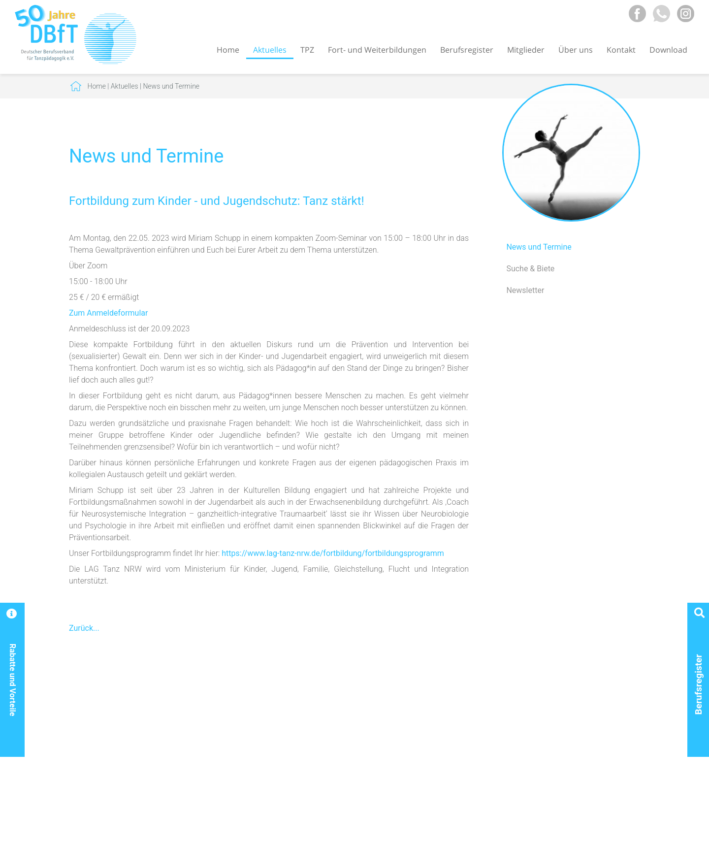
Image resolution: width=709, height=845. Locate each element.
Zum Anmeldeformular (108, 313)
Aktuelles (270, 49)
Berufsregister (466, 49)
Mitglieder (526, 49)
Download (668, 49)
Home (228, 49)
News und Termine (171, 86)
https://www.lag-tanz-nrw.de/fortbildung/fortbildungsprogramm (333, 553)
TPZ (307, 49)
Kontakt (621, 49)
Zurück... (84, 628)
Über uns (575, 49)
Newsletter (525, 290)
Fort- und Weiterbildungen (377, 49)
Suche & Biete (530, 268)
